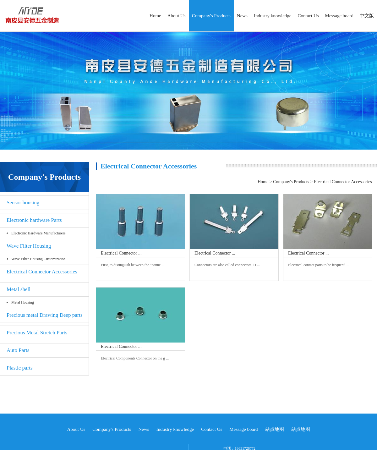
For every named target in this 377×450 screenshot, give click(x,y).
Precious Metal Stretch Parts (37, 333)
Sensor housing (23, 203)
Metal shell (18, 289)
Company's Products (211, 15)
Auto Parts (18, 350)
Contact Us (308, 15)
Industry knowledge (273, 15)
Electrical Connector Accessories (42, 272)
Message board (339, 15)
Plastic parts (20, 368)
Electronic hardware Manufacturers (38, 233)
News (242, 15)
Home (155, 15)
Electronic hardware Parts (34, 220)
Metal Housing (22, 302)
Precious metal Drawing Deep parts (45, 315)
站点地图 (274, 429)
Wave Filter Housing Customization (38, 259)
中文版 (367, 15)
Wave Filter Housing (29, 246)
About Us (176, 15)
